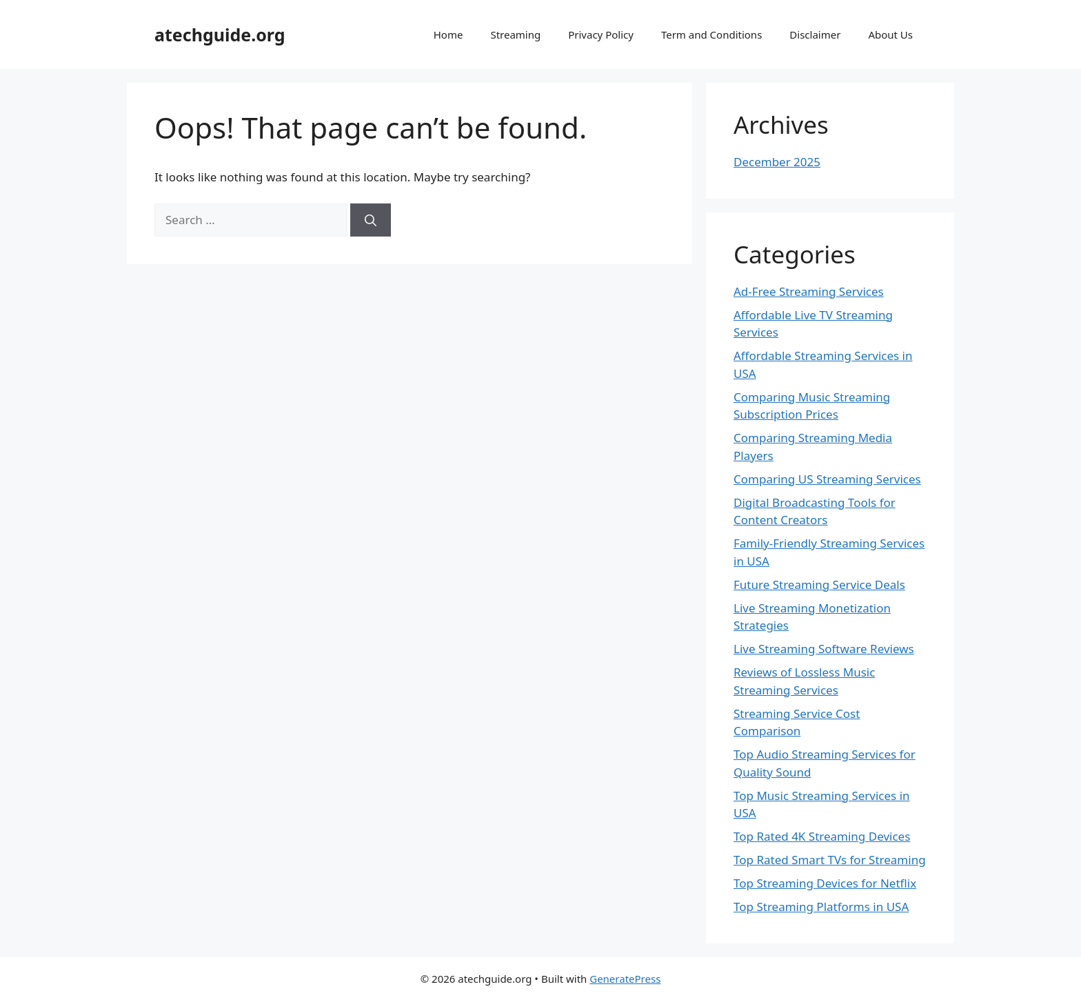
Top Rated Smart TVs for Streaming (830, 860)
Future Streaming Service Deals (819, 584)
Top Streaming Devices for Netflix (825, 883)
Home (448, 34)
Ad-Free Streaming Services (809, 291)
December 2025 (777, 162)
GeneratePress (624, 979)
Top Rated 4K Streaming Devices (822, 836)
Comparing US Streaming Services (827, 479)
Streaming (515, 34)
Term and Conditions (711, 34)
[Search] (370, 220)
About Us (890, 34)
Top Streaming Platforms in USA (821, 906)
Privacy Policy (601, 34)
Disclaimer (814, 34)
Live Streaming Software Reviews (824, 649)
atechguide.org (219, 34)
